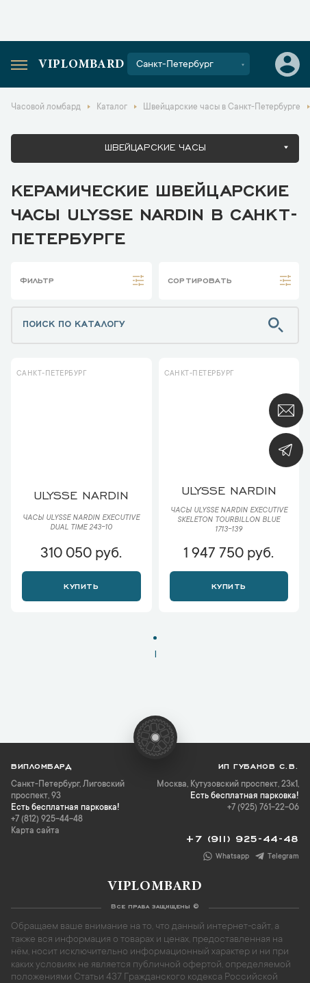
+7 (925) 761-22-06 (263, 808)
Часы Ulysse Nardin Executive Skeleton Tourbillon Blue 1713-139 (228, 520)
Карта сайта (35, 831)
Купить (81, 585)
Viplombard (81, 65)
